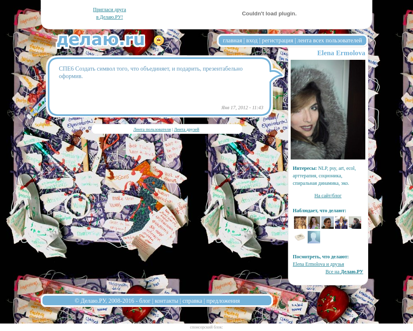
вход (252, 40)
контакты (166, 300)
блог (145, 300)
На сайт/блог (328, 196)
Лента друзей (186, 129)
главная (232, 40)
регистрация (277, 40)
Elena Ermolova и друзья (318, 264)
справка (192, 300)
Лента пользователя (151, 129)
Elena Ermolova (341, 53)
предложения (223, 300)
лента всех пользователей (329, 40)
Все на (344, 272)
